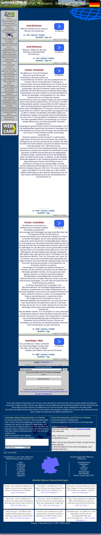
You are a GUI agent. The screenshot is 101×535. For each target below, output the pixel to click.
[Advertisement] (57, 15)
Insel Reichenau (84, 463)
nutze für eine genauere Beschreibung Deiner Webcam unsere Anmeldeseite (46, 393)
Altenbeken (83, 465)
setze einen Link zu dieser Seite (9, 58)
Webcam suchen (9, 34)
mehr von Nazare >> (18, 493)
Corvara (84, 471)
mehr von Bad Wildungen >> (85, 520)
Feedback (9, 94)
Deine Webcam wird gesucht (9, 77)
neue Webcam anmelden (9, 41)
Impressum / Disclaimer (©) (9, 118)
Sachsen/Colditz (84, 430)
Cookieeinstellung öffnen (9, 113)
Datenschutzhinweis (9, 109)
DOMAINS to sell (9, 102)
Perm (21, 463)
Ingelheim (21, 476)
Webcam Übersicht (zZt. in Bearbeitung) (9, 47)
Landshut (21, 469)
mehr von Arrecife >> (50, 519)
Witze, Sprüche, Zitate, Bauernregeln (9, 83)
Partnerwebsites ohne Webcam (9, 98)
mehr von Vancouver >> (81, 493)
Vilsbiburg (21, 465)
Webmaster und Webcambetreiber (9, 53)
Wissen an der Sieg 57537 (84, 476)
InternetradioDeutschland (9, 90)
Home (9, 16)
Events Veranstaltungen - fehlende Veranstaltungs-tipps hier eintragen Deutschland (9, 68)
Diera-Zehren (84, 474)
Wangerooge (84, 472)
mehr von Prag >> (82, 506)
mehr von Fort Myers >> (50, 493)
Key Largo (21, 474)
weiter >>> (49, 362)
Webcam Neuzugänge (9, 28)
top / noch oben (10, 453)
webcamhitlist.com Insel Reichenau (9, 22)
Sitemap (9, 105)
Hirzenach (84, 469)
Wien (84, 467)
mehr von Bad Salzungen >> (21, 519)
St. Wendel (21, 467)
